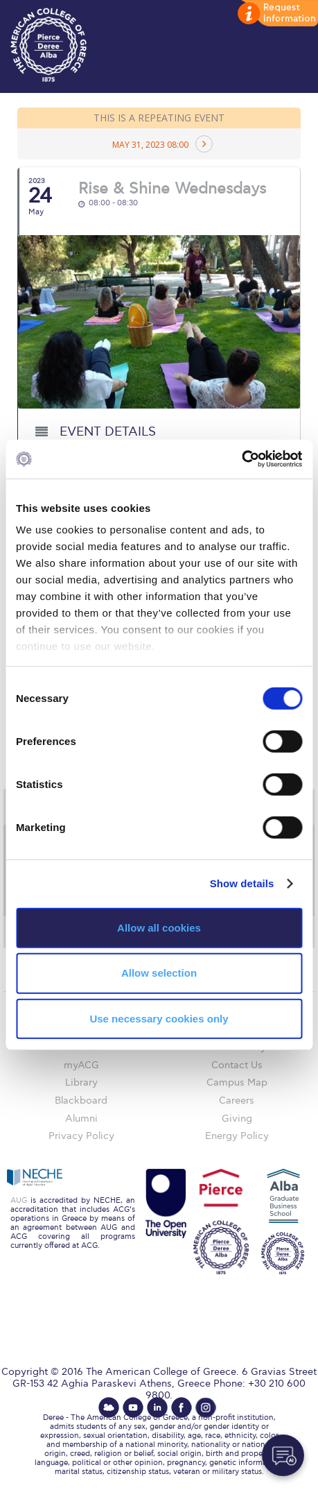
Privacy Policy (81, 1136)
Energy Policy (237, 1136)
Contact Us (237, 1065)
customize (276, 14)
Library (81, 1082)
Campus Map (236, 1082)
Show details (242, 883)
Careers (236, 1100)
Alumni (81, 1118)
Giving (237, 1118)
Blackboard (81, 1100)
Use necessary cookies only (158, 1019)
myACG (81, 1065)
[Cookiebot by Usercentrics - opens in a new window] (241, 459)
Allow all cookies (159, 927)
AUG (18, 1200)
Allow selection (159, 973)
